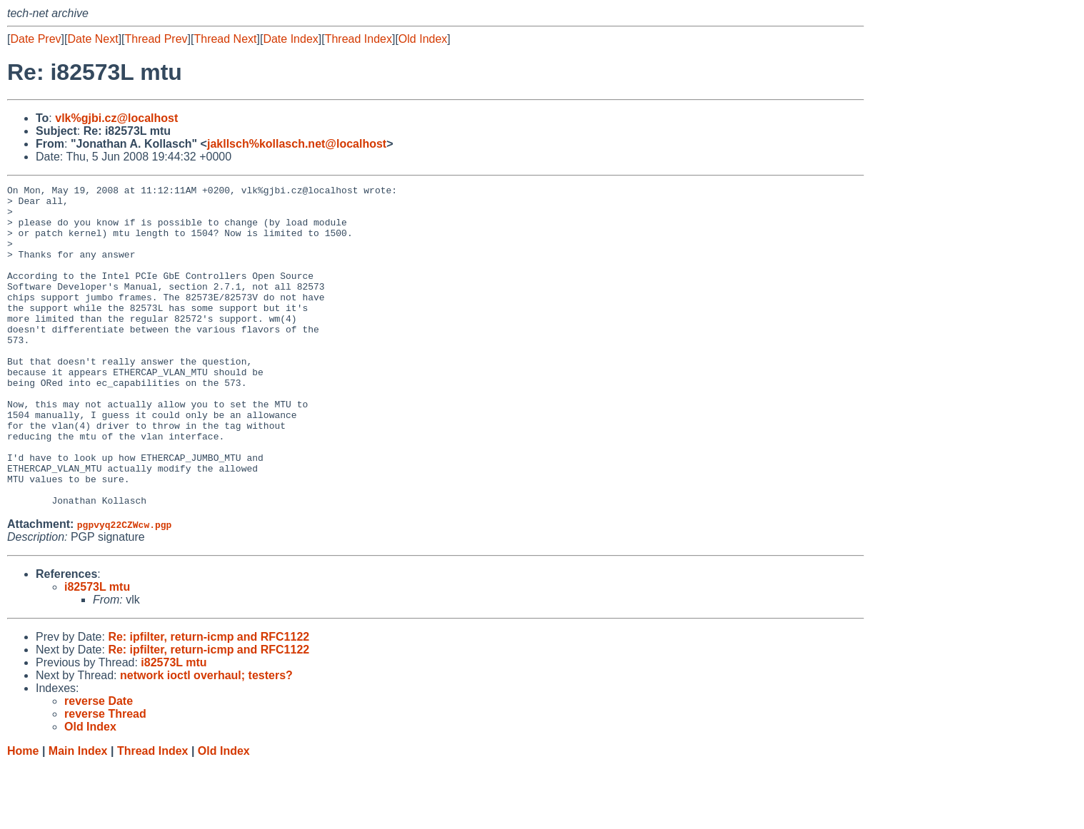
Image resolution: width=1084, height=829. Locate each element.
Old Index (422, 39)
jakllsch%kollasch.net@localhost (296, 144)
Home (23, 815)
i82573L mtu (97, 651)
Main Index (78, 815)
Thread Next (225, 39)
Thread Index (358, 39)
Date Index (290, 39)
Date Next (92, 39)
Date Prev (35, 39)
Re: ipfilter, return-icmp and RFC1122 (208, 701)
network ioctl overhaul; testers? (206, 739)
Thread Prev (156, 39)
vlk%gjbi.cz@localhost (116, 118)
